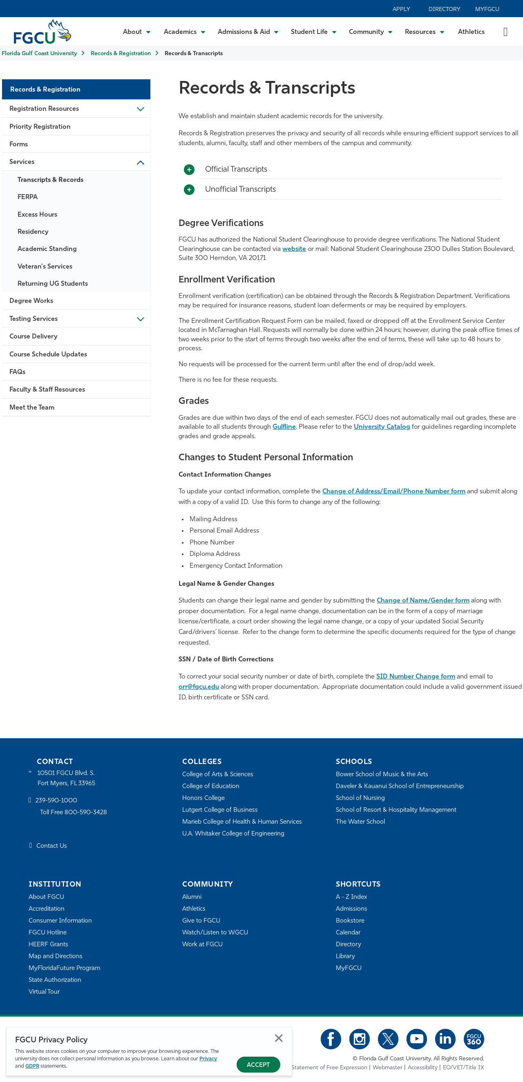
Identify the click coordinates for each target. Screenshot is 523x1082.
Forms (18, 144)
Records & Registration (121, 54)
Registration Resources (44, 109)
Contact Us (51, 846)
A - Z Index (351, 897)
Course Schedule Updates (48, 355)
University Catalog (382, 427)
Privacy (208, 1059)
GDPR (32, 1066)
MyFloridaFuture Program (64, 969)
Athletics (471, 32)
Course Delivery (33, 337)
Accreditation (47, 909)
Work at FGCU (202, 945)
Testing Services (33, 319)
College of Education (210, 787)
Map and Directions (56, 957)
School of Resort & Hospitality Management (396, 810)
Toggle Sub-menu (140, 108)
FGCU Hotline (48, 933)
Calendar (348, 933)
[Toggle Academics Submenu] (185, 31)
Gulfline (284, 427)
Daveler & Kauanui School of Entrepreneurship (400, 787)
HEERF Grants (48, 945)
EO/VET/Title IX (463, 1068)
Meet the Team (31, 408)
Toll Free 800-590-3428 (73, 813)
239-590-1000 (56, 801)
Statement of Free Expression (329, 1068)
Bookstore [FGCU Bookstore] (350, 921)
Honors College (203, 798)
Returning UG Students (53, 284)
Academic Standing (47, 249)
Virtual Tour (44, 992)
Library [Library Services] (345, 957)
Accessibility (423, 1068)
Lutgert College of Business (220, 810)
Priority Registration (40, 127)
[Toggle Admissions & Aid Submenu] (248, 31)
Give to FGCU (201, 921)
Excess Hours (37, 215)
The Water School (360, 822)
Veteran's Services (45, 267)
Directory (444, 10)
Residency (33, 232)
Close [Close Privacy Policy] (279, 1038)
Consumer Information (60, 921)
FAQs (17, 372)
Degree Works (31, 301)
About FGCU (46, 897)
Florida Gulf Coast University (39, 54)
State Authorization (55, 980)
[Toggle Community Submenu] (371, 31)
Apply (401, 10)
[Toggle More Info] (189, 170)
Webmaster (387, 1068)
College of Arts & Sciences (217, 775)
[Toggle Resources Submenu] (425, 31)
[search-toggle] (506, 31)
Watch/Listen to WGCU (215, 933)
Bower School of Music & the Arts (382, 775)
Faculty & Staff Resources (47, 390)
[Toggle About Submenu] (137, 31)
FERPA (28, 197)
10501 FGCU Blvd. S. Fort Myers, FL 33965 (66, 778)
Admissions (351, 909)
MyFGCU (487, 10)
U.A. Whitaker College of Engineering (233, 834)
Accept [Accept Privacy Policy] (258, 1065)
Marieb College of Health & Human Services (242, 822)
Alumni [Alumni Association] (191, 897)
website (294, 249)
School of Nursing (360, 798)
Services (21, 162)
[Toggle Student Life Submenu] (314, 31)
